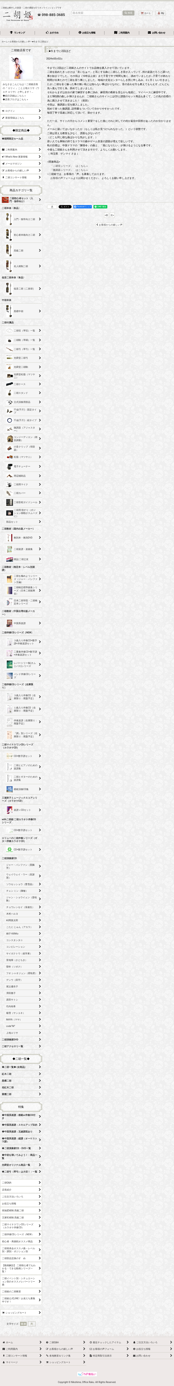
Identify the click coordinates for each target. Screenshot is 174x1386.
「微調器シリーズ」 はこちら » (69, 170)
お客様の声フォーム (61, 178)
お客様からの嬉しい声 (109, 224)
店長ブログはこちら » (16, 99)
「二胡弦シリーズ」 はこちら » (69, 165)
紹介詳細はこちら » (15, 95)
